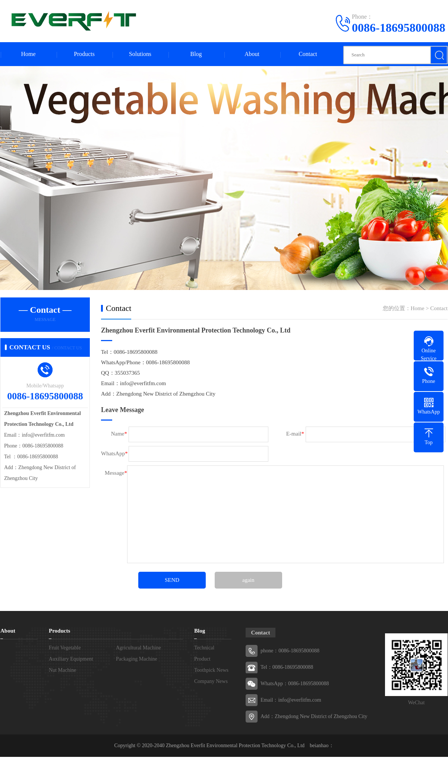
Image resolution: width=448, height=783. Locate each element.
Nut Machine (62, 670)
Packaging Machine (136, 659)
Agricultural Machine (138, 648)
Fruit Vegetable (65, 648)
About (251, 54)
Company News (211, 681)
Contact (308, 54)
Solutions (140, 54)
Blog (196, 54)
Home (28, 54)
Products (84, 54)
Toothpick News (211, 670)
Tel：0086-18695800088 (287, 667)
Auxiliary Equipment (71, 659)
